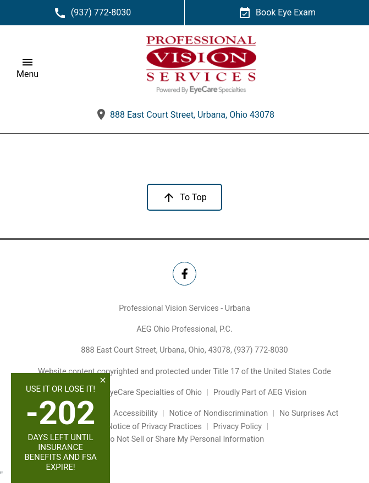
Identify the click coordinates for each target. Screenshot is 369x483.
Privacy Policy (237, 426)
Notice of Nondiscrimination (218, 413)
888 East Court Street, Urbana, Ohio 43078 (184, 114)
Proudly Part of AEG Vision (260, 392)
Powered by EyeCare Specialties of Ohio (132, 392)
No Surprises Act (309, 413)
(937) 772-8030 (261, 350)
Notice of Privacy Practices (154, 426)
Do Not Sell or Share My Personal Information (184, 439)
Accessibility (135, 413)
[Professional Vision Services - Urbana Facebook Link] (184, 274)
